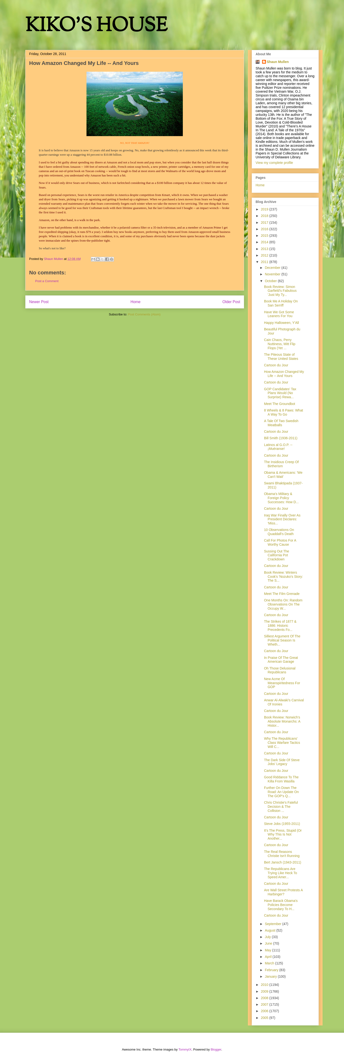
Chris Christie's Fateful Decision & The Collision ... (281, 807)
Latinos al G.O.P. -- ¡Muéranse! (278, 447)
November (273, 274)
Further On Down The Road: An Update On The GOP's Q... (281, 792)
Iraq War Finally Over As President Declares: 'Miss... (282, 519)
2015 (265, 235)
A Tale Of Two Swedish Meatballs (281, 423)
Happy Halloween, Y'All (281, 323)
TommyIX (185, 1049)
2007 (265, 1004)
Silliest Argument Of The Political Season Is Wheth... (282, 640)
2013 (265, 249)
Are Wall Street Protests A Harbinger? (283, 892)
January (271, 976)
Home (136, 302)
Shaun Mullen (278, 62)
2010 (265, 985)
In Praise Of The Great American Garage (281, 660)
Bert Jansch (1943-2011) (282, 862)
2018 (265, 216)
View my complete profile (274, 163)
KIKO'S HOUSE (96, 26)
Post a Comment (47, 281)
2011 (265, 262)
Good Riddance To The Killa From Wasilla (281, 779)
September (273, 924)
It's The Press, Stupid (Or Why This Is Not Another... (283, 835)
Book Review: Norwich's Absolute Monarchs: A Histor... (282, 721)
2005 (265, 1018)
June (269, 943)
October (271, 281)
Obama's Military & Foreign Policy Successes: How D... (281, 498)
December (273, 268)
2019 (265, 209)
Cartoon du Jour (276, 365)
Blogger (216, 1049)
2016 (265, 229)
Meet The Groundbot (279, 404)
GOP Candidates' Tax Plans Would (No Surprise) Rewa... (280, 393)
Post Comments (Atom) (144, 314)
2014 (265, 242)
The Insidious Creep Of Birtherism (281, 464)
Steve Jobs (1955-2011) (282, 824)
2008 (265, 998)
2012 (265, 255)
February (272, 970)
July (268, 937)
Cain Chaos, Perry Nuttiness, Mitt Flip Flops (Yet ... (279, 344)
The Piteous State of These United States (281, 357)
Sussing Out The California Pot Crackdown (276, 555)
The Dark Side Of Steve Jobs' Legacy (282, 762)
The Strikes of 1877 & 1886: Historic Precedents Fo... (280, 626)
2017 (265, 222)
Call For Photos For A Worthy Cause (280, 542)
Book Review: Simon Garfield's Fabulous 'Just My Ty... (280, 291)
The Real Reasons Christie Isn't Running (282, 854)
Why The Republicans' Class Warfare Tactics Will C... (282, 743)
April (268, 957)
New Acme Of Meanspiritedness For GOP (282, 683)
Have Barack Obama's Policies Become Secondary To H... (281, 905)
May (268, 950)
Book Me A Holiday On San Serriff (281, 303)
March (270, 963)
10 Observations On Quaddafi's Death (279, 532)
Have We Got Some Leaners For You (279, 314)
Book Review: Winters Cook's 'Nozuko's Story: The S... (283, 577)
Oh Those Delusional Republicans (279, 670)
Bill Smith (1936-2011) (281, 438)
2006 (265, 1011)
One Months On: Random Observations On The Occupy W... (283, 604)
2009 (265, 991)
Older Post (231, 302)
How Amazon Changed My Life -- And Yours (284, 374)
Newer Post (39, 302)
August (270, 930)
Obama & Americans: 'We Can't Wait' (283, 475)
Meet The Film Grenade (282, 594)
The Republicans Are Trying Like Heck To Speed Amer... (280, 873)
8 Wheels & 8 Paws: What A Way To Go (283, 412)
